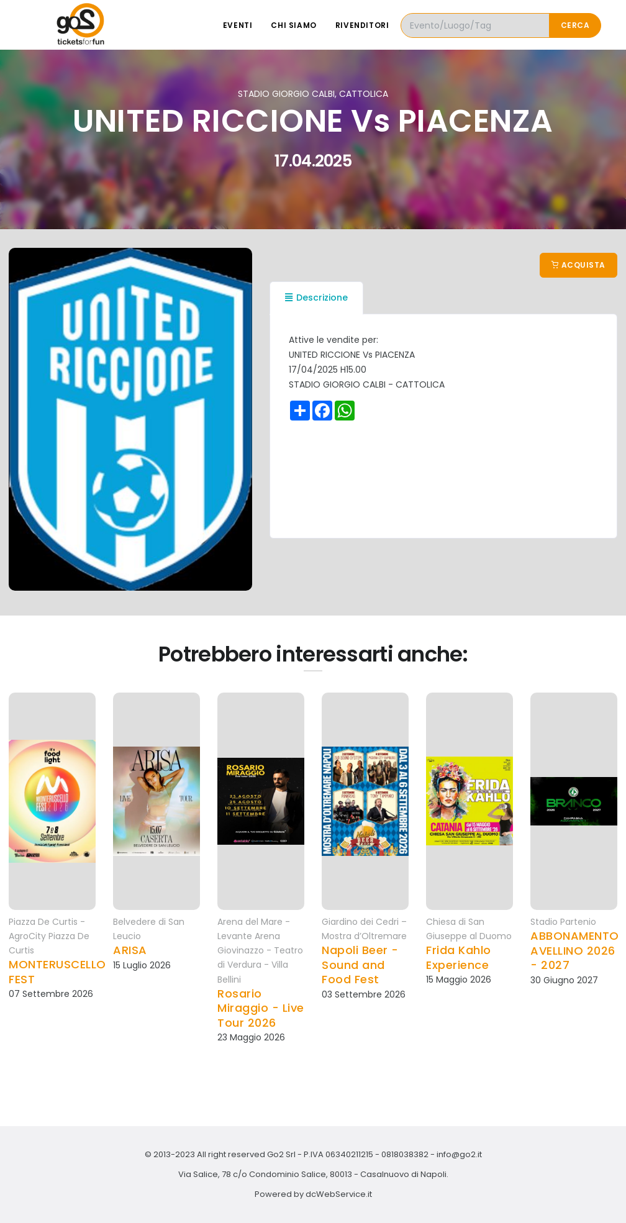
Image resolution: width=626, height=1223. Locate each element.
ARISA (130, 950)
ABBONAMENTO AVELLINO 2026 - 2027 (574, 950)
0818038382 (405, 1154)
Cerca (575, 25)
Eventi (238, 25)
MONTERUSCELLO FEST (57, 972)
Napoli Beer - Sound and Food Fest (360, 964)
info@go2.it (459, 1154)
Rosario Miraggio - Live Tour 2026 (260, 1008)
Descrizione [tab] (316, 297)
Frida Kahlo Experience (458, 957)
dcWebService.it (339, 1194)
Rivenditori (362, 25)
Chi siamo (293, 25)
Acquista (578, 265)
